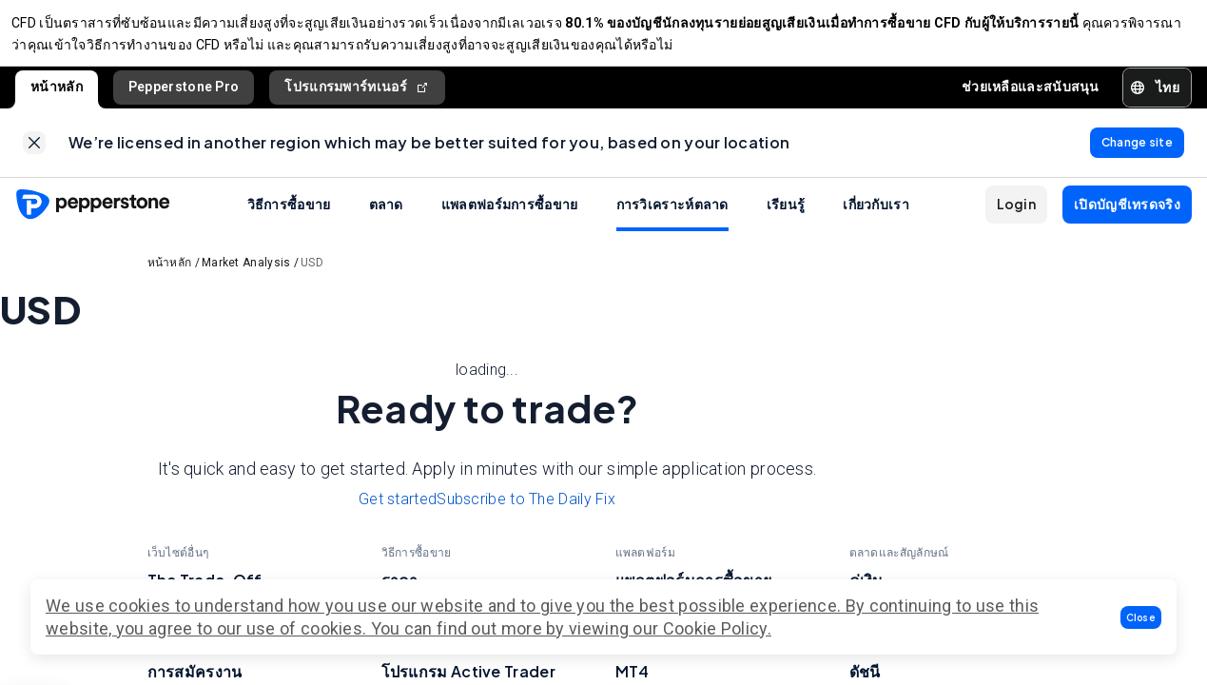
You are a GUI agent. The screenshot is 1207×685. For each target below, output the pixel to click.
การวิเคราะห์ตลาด (672, 218)
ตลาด (386, 218)
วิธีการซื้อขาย (289, 218)
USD (312, 277)
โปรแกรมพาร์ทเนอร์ (357, 95)
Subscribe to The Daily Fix (526, 514)
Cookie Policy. (717, 628)
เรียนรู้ (786, 218)
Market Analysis (246, 277)
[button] (1141, 617)
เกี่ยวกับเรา (876, 218)
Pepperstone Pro (184, 94)
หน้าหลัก (56, 94)
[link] (34, 154)
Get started (398, 514)
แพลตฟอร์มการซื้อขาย (509, 218)
